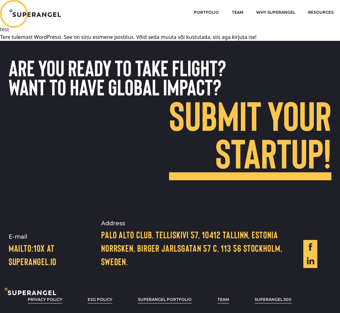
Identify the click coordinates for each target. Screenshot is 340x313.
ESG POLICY (100, 299)
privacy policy (45, 299)
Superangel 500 (273, 299)
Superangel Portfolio (165, 299)
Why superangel (275, 12)
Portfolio (206, 12)
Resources (321, 12)
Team (237, 12)
